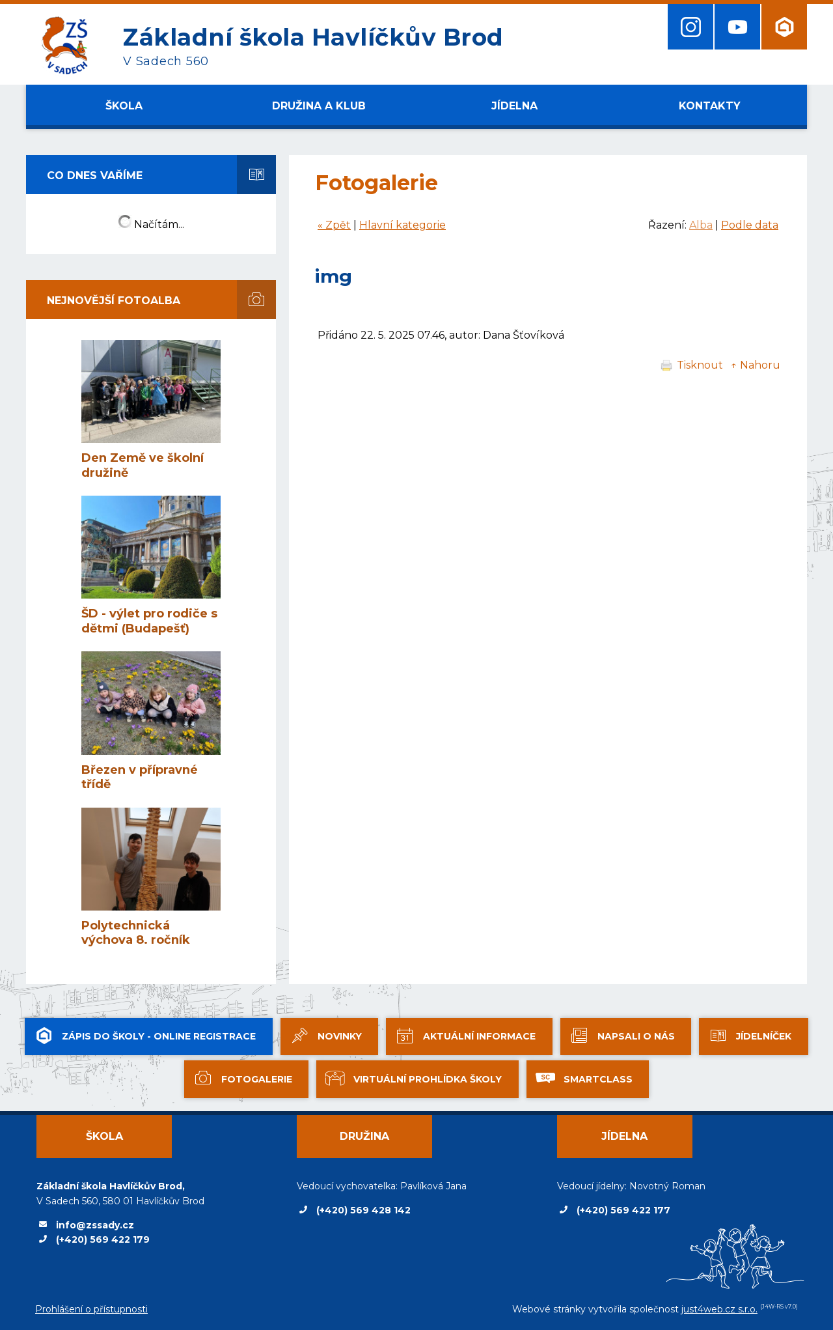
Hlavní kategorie (402, 225)
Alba (701, 225)
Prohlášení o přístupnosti (91, 1309)
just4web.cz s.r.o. (719, 1309)
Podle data (749, 225)
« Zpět (334, 225)
